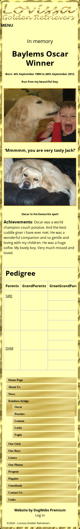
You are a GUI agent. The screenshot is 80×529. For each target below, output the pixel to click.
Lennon (19, 421)
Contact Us (15, 492)
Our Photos (15, 464)
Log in (40, 515)
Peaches (20, 414)
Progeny (13, 471)
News (11, 394)
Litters (12, 457)
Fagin (18, 434)
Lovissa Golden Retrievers (33, 523)
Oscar (18, 407)
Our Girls (14, 443)
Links (12, 499)
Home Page (15, 380)
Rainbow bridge (18, 401)
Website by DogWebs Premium (40, 510)
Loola (18, 427)
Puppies (13, 478)
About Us (14, 387)
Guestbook (15, 485)
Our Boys (14, 450)
